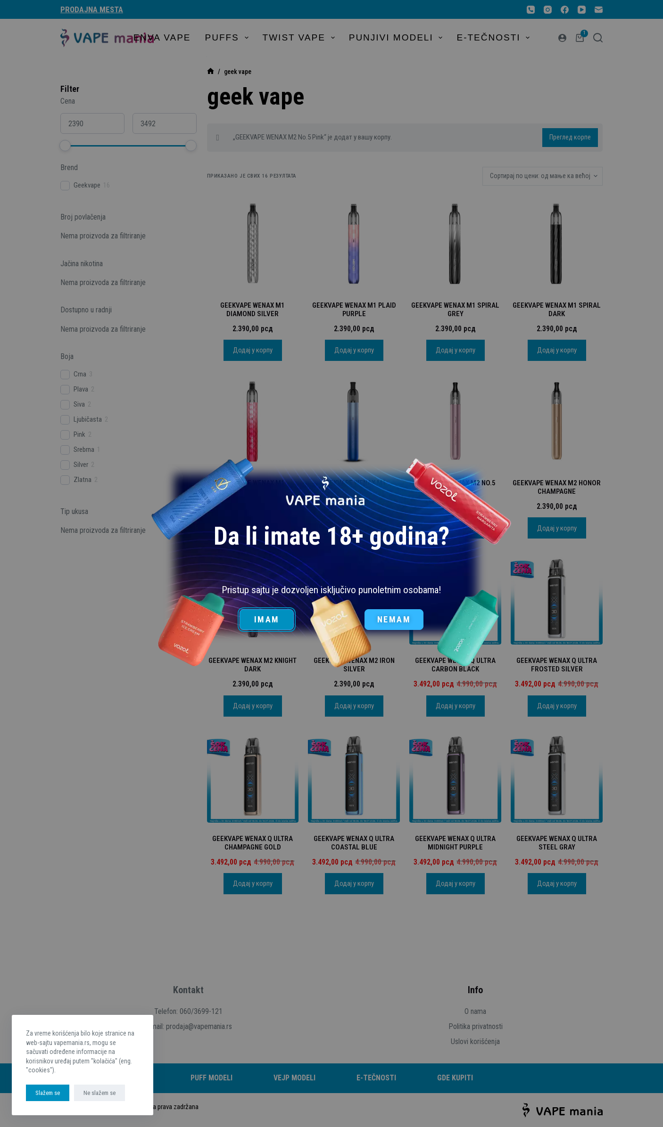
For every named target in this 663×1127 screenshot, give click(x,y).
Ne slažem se (99, 1092)
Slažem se (47, 1092)
